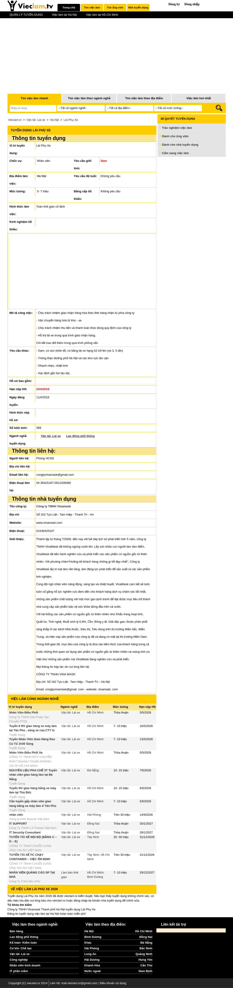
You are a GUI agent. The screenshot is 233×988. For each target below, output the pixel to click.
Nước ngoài (92, 971)
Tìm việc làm (92, 7)
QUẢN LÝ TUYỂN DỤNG (26, 14)
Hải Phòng (94, 814)
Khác (88, 942)
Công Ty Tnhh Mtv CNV (24, 881)
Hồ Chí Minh (95, 712)
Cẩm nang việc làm (175, 153)
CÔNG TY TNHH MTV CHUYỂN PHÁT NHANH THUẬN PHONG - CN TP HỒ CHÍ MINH (31, 761)
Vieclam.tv (15, 120)
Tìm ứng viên (115, 7)
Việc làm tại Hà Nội (64, 14)
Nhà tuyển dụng (138, 7)
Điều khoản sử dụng (113, 983)
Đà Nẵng (93, 770)
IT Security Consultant (25, 832)
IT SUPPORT (18, 823)
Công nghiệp (19, 959)
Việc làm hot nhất (198, 98)
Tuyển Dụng (17, 735)
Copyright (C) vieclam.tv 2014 (28, 983)
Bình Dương (95, 877)
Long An (90, 954)
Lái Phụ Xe (71, 120)
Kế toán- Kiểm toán (23, 942)
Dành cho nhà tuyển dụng (180, 144)
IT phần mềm (19, 971)
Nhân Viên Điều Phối (23, 712)
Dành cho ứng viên (175, 136)
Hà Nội (54, 120)
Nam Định (146, 971)
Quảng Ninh (144, 954)
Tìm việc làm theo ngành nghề (89, 98)
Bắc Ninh (146, 948)
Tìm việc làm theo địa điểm (144, 98)
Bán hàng (16, 931)
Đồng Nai (93, 823)
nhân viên (16, 814)
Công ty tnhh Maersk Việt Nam (29, 819)
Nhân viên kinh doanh (25, 965)
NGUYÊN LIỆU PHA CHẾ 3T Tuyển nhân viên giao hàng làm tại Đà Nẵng (33, 775)
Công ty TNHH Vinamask (53, 506)
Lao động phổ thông (80, 436)
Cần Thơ (146, 965)
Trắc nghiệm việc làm (180, 128)
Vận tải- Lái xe (35, 120)
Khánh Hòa (92, 965)
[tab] (69, 7)
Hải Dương (91, 959)
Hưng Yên (145, 959)
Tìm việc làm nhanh (34, 98)
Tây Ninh (93, 837)
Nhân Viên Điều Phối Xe (26, 752)
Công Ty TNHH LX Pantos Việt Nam (33, 828)
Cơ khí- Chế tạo (21, 948)
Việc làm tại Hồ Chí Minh (102, 14)
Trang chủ (69, 7)
